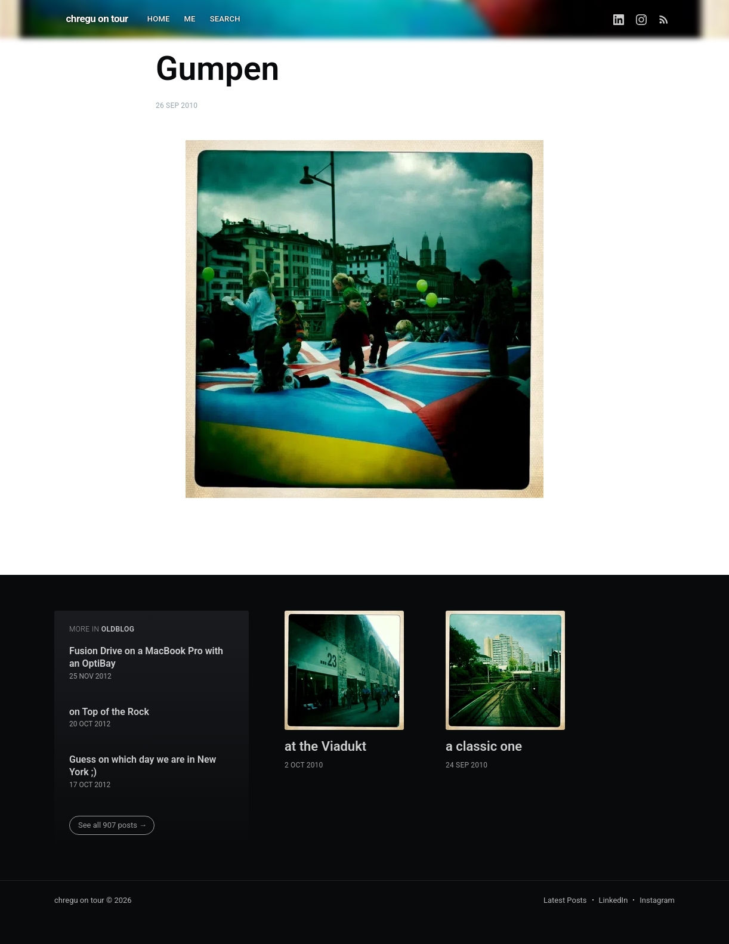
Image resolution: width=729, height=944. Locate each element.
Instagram (657, 900)
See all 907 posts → (112, 825)
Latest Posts (565, 900)
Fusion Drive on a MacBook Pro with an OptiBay (146, 657)
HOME (158, 18)
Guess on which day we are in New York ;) (142, 766)
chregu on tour (97, 18)
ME (190, 18)
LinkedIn (613, 900)
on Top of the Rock (109, 711)
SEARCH (225, 18)
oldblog (118, 629)
